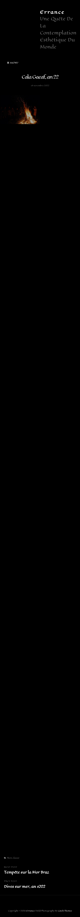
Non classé (13, 858)
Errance (52, 12)
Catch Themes (65, 910)
